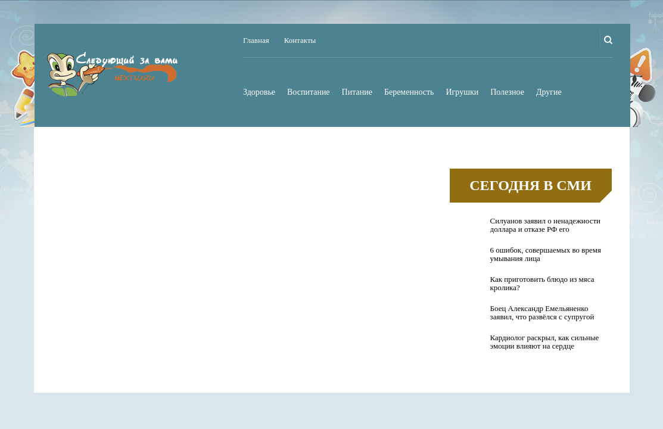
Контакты (300, 40)
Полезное (507, 92)
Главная (256, 40)
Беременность (409, 92)
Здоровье (259, 92)
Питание (357, 92)
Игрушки (462, 92)
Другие (549, 92)
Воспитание (308, 92)
